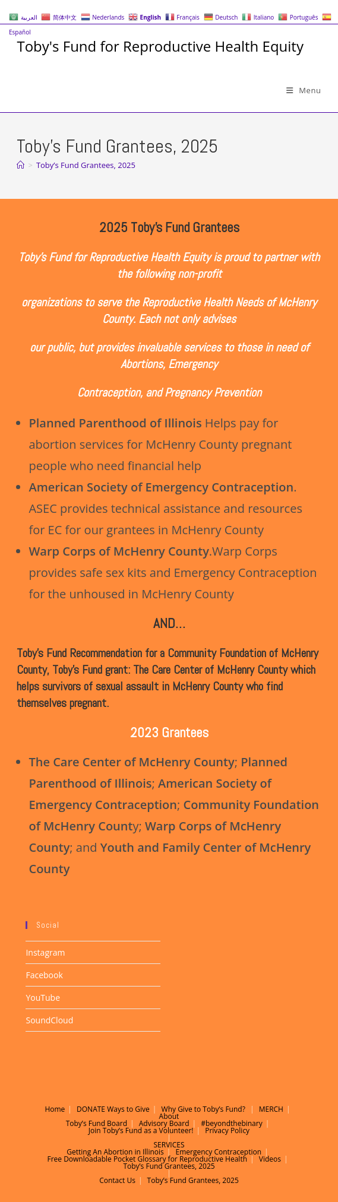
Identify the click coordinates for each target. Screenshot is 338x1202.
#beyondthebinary (231, 1123)
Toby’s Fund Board (96, 1123)
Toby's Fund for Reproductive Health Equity (160, 46)
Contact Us (117, 1180)
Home (55, 1109)
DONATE (91, 1109)
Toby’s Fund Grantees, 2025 (85, 165)
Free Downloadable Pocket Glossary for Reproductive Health (147, 1159)
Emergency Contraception (218, 1152)
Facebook (44, 975)
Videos (270, 1159)
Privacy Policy (227, 1130)
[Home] (20, 165)
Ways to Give (128, 1109)
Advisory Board (164, 1123)
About (169, 1116)
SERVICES (169, 1145)
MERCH (271, 1109)
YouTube (43, 997)
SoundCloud (49, 1020)
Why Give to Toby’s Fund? (203, 1109)
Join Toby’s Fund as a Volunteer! (141, 1130)
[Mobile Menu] (303, 90)
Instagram (45, 952)
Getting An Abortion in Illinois (115, 1152)
